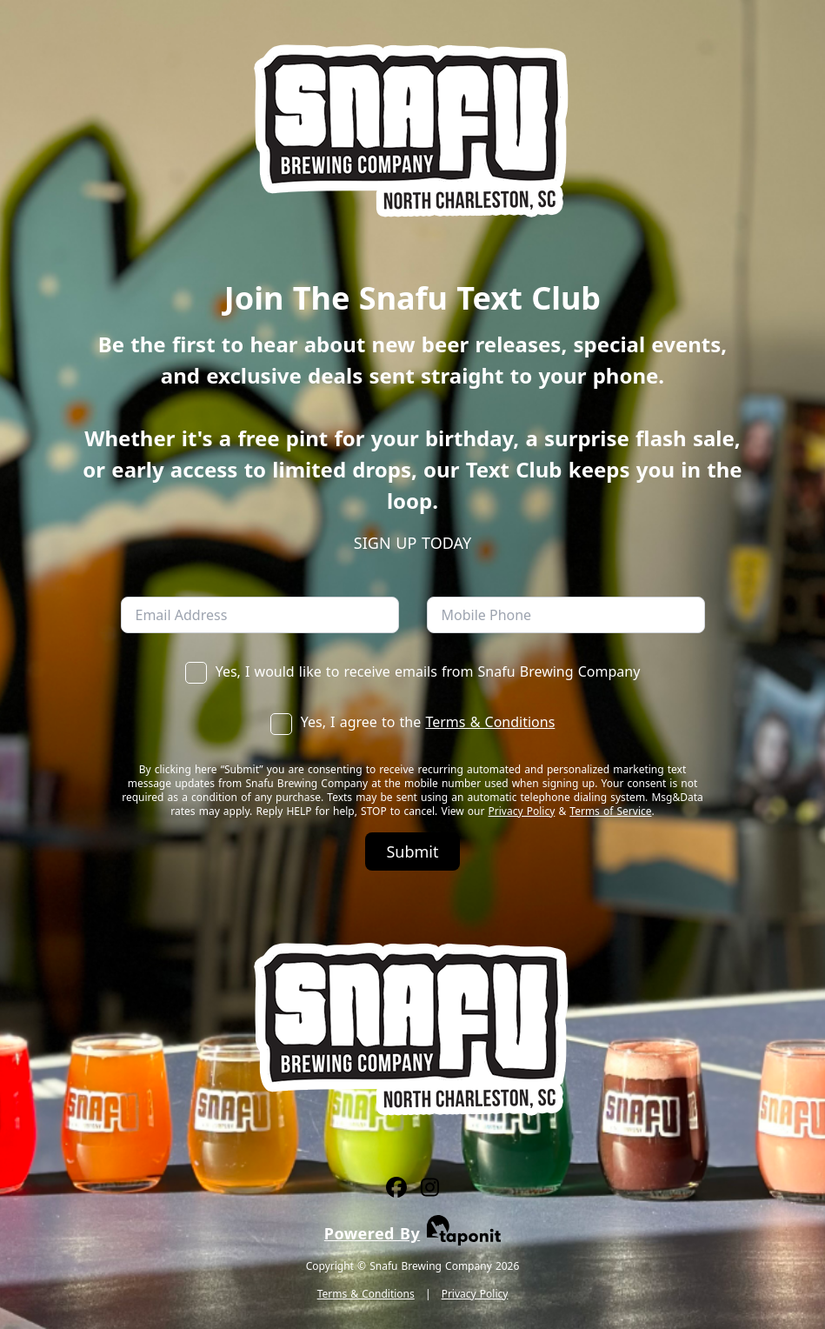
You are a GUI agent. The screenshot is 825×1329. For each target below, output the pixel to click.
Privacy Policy (522, 811)
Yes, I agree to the (413, 721)
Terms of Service (610, 811)
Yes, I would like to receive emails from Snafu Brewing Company (413, 671)
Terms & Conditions (490, 721)
